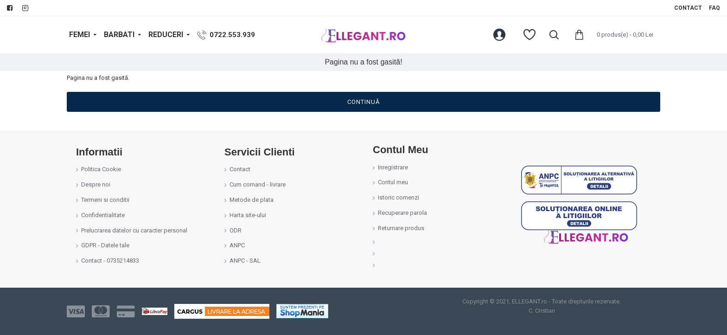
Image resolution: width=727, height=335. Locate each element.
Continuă (363, 101)
